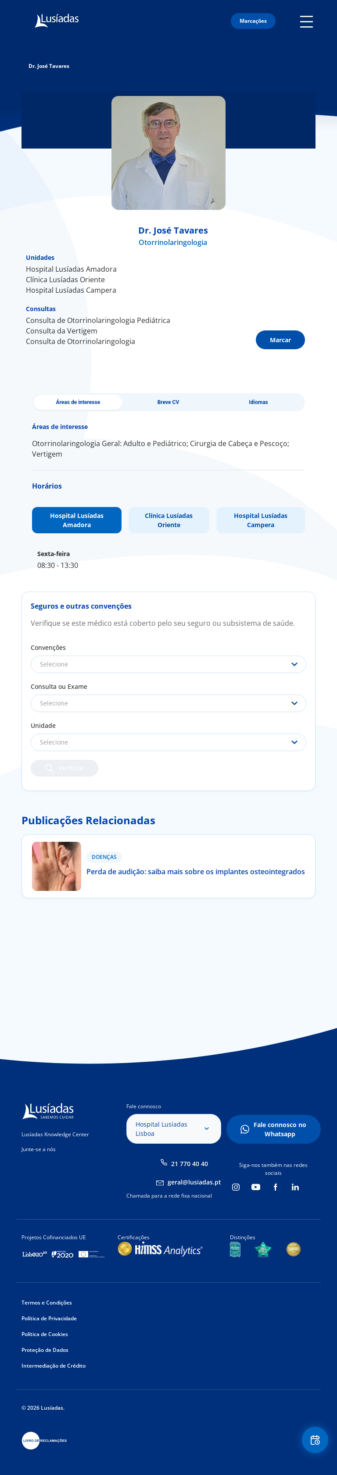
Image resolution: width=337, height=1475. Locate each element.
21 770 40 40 (189, 1163)
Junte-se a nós (39, 1149)
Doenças (104, 857)
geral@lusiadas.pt (194, 1182)
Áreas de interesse (78, 402)
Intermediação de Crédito (54, 1365)
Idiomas (258, 402)
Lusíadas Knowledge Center (55, 1134)
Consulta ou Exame (59, 686)
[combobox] (168, 664)
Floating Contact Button (315, 1440)
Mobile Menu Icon (307, 21)
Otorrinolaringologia (173, 242)
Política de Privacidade (49, 1318)
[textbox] (168, 664)
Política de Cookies (45, 1334)
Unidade (43, 725)
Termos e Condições (47, 1302)
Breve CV (168, 402)
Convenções (48, 647)
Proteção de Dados (45, 1350)
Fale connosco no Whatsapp (280, 1129)
